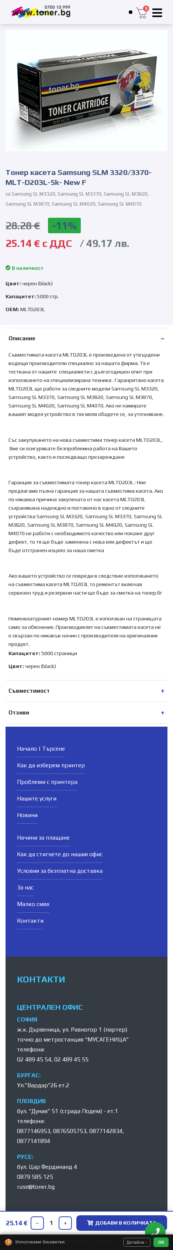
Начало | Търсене (41, 748)
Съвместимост (29, 691)
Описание (21, 338)
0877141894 (33, 1140)
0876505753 (69, 1130)
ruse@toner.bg (36, 1186)
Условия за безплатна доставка (60, 870)
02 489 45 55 (71, 1059)
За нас (25, 887)
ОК (161, 1242)
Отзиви (18, 712)
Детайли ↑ (137, 1242)
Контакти (30, 920)
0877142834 (105, 1130)
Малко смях (33, 904)
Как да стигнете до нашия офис (60, 854)
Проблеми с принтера (47, 781)
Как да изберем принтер (51, 765)
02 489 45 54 (34, 1059)
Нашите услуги (36, 798)
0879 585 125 (35, 1176)
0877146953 (33, 1130)
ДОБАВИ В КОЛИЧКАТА (121, 1223)
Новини (27, 815)
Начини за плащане (43, 837)
